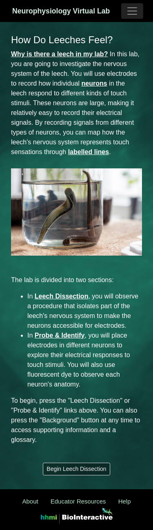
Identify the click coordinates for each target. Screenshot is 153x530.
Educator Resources (78, 501)
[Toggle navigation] (132, 11)
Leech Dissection (62, 296)
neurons (94, 83)
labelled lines (88, 151)
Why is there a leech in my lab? (59, 54)
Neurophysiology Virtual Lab (38, 11)
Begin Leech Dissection (76, 469)
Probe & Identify (60, 335)
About (30, 501)
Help (124, 501)
